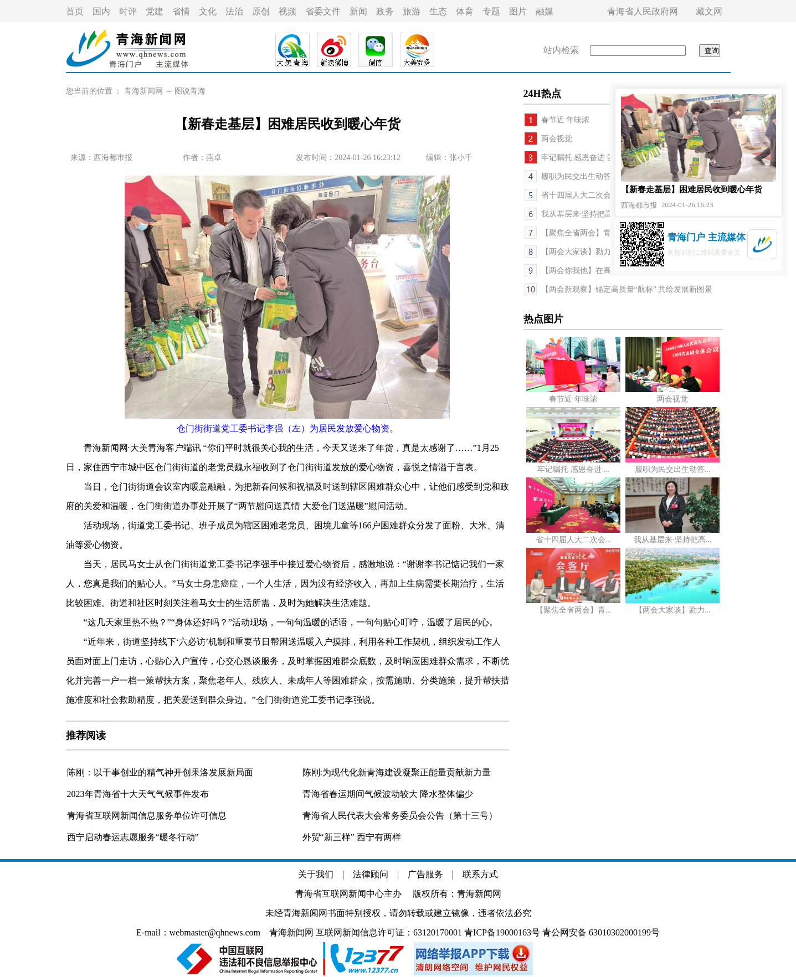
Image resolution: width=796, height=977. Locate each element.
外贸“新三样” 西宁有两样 (351, 837)
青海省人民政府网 (642, 11)
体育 (465, 11)
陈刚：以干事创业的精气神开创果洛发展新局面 (160, 772)
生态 (438, 11)
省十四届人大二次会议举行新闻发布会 (607, 195)
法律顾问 (370, 874)
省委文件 (323, 11)
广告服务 (425, 874)
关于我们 (315, 874)
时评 (128, 11)
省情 (181, 11)
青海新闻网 (143, 91)
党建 (154, 11)
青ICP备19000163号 (502, 932)
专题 (491, 11)
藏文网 (709, 11)
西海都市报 (113, 157)
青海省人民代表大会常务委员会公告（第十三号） (399, 815)
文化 (208, 11)
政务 (385, 11)
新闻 (358, 11)
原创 (261, 11)
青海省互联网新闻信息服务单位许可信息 (147, 815)
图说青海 (190, 91)
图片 (518, 11)
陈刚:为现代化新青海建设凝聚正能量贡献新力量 (396, 772)
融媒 (544, 11)
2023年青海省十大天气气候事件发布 (138, 794)
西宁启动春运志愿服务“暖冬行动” (133, 837)
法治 (234, 11)
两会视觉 (556, 139)
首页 (75, 11)
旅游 (411, 11)
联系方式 (480, 874)
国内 (101, 11)
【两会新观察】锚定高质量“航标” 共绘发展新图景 (627, 289)
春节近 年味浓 (565, 120)
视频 (287, 11)
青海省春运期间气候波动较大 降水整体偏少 (387, 794)
